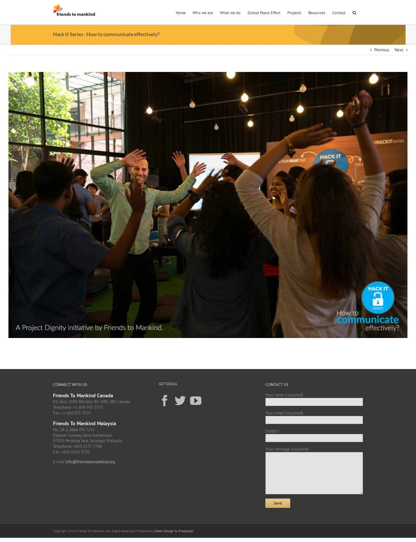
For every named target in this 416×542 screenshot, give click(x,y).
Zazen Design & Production (173, 531)
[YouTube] (195, 400)
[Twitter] (180, 400)
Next (399, 49)
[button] (354, 12)
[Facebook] (164, 400)
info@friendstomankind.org (90, 461)
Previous (381, 49)
